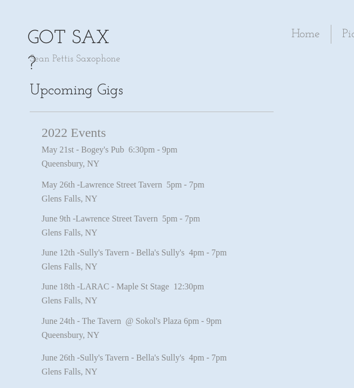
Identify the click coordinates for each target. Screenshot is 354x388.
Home (305, 34)
